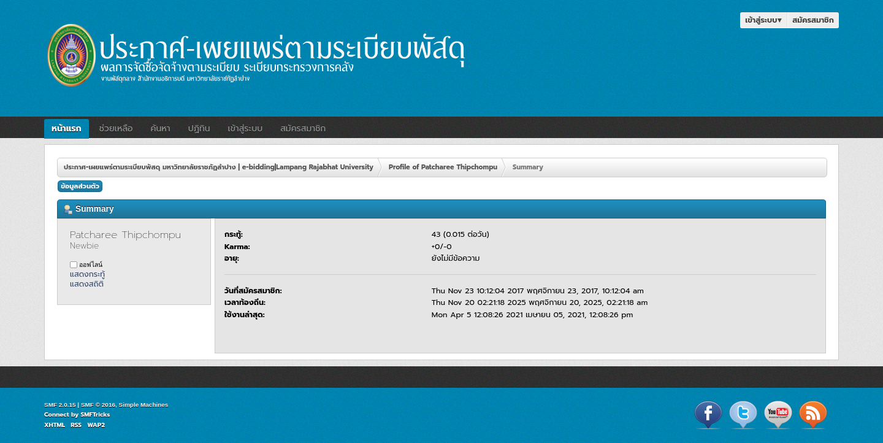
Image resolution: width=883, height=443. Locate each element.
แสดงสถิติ (87, 284)
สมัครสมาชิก (813, 20)
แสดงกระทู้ (87, 274)
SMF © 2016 (98, 404)
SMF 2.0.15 (60, 404)
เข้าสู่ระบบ (763, 20)
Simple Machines (144, 404)
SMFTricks (95, 414)
